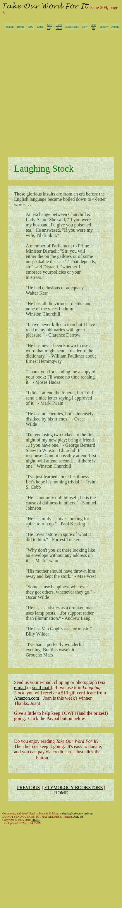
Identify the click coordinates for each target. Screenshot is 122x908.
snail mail (41, 687)
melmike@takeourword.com (76, 813)
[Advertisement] (60, 92)
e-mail (20, 687)
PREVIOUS (28, 787)
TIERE (35, 819)
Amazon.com (26, 698)
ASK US (78, 816)
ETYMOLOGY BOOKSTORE (73, 787)
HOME (61, 792)
